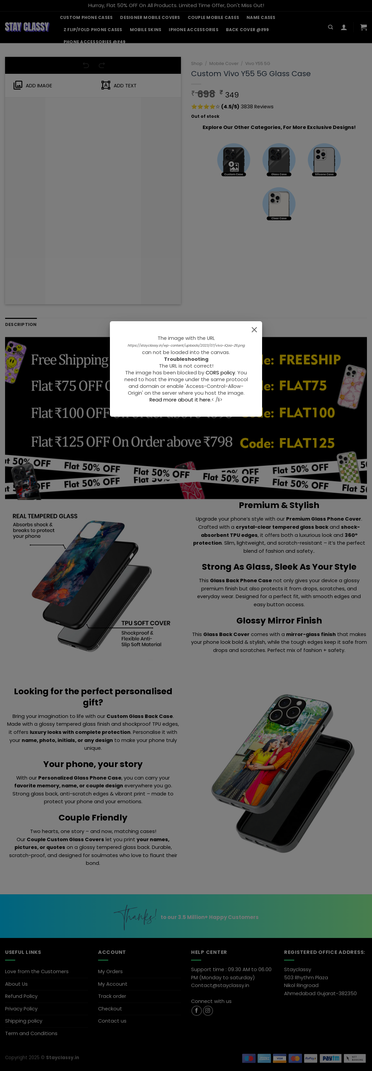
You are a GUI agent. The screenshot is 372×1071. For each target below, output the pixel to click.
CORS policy (220, 372)
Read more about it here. (180, 399)
